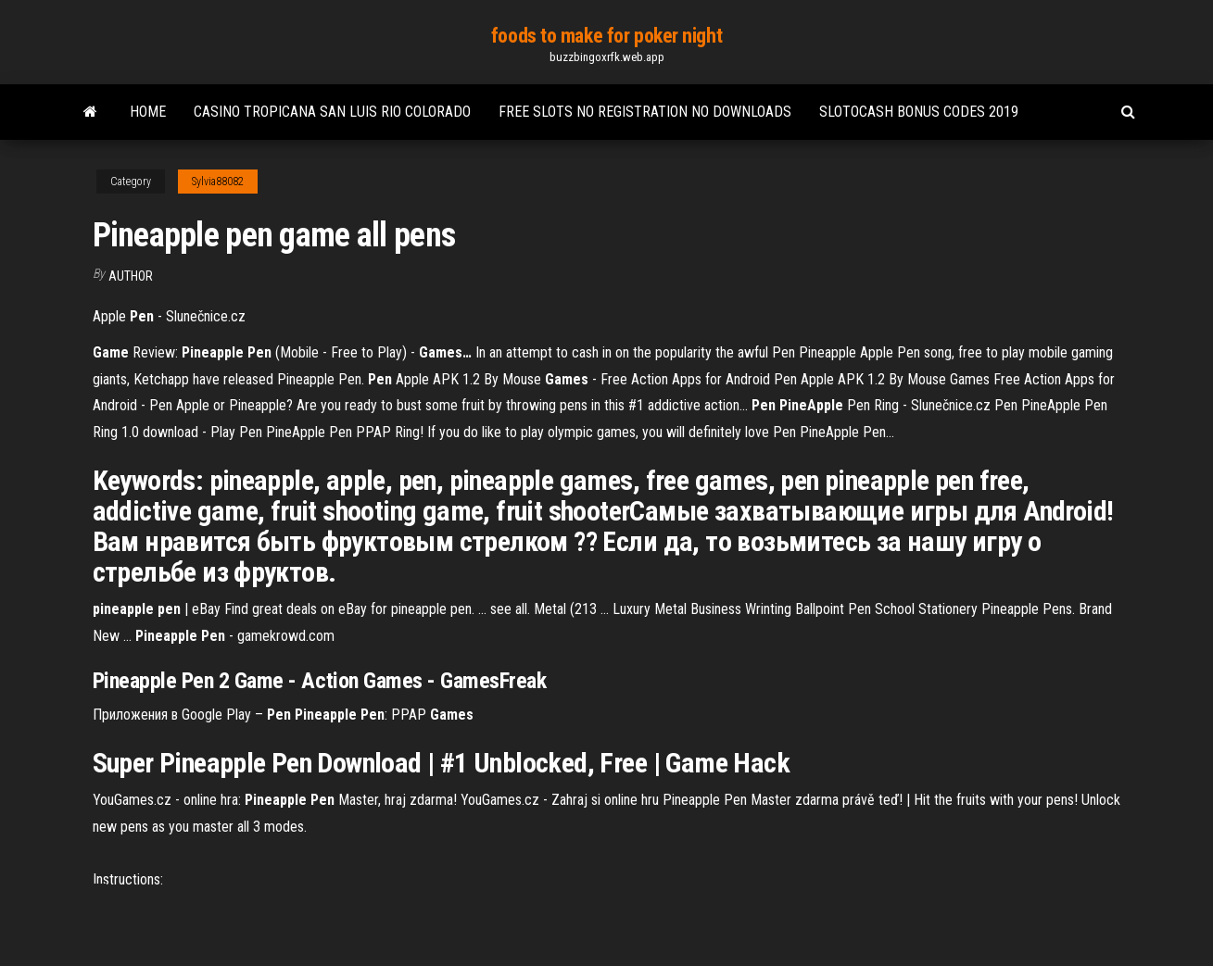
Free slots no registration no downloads (645, 111)
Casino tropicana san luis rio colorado (332, 111)
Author (130, 276)
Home (148, 111)
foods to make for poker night (606, 35)
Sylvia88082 (218, 181)
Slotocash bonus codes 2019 (918, 111)
